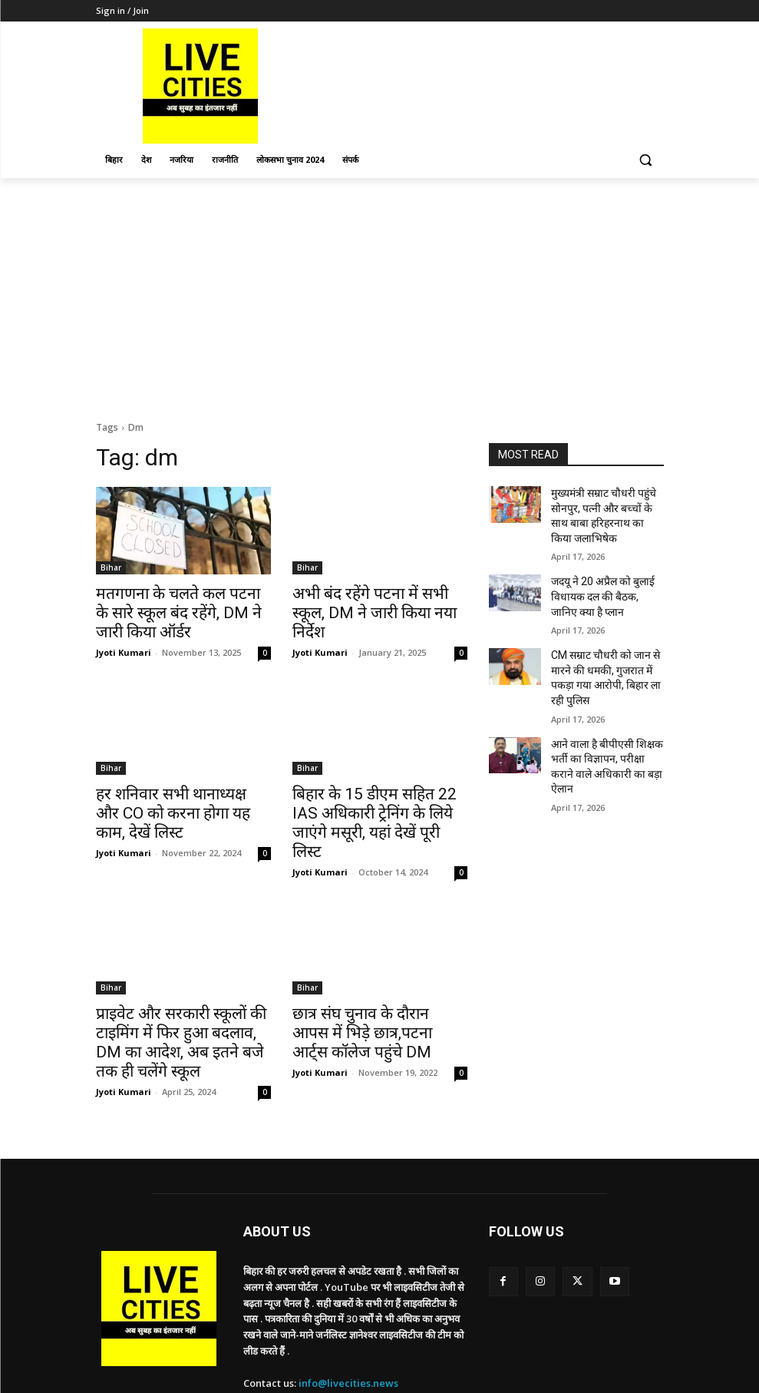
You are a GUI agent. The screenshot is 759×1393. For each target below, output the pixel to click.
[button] (646, 160)
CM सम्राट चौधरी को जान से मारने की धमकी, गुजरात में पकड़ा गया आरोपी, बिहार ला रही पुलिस (605, 652)
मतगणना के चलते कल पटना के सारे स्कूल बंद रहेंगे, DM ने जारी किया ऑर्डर (179, 609)
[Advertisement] (379, 293)
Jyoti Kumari (123, 645)
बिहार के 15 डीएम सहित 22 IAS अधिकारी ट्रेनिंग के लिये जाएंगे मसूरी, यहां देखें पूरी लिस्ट (375, 803)
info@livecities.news (348, 1324)
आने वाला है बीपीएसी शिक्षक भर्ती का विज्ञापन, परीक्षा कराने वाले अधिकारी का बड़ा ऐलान (607, 719)
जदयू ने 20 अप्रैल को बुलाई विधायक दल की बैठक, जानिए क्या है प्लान (600, 585)
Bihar (111, 567)
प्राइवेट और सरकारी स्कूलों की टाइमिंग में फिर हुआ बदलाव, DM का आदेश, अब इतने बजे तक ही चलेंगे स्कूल (183, 996)
